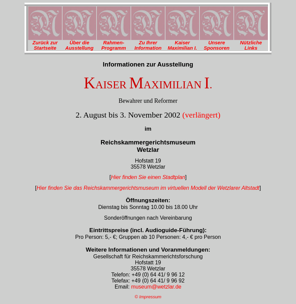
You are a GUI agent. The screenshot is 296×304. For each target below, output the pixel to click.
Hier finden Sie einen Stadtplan (148, 177)
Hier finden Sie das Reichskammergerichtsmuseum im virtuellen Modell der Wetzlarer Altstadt (148, 188)
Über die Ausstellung (79, 45)
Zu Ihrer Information (148, 45)
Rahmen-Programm (113, 45)
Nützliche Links (251, 45)
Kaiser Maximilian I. (182, 45)
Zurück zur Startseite (45, 45)
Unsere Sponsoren (217, 45)
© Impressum (148, 296)
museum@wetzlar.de (155, 287)
